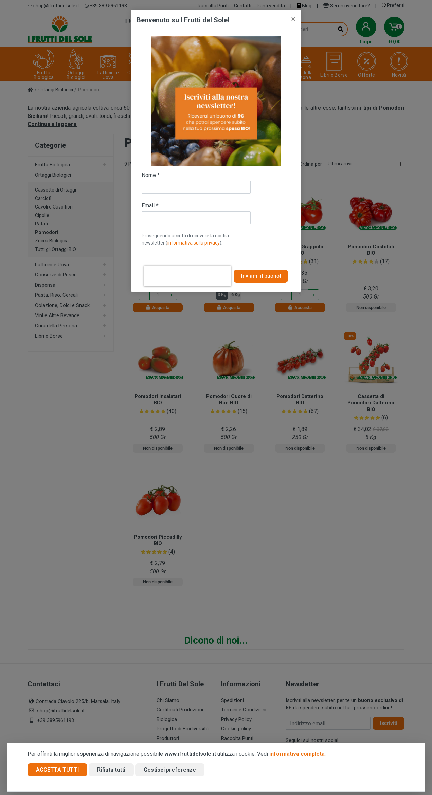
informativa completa (297, 756)
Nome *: (151, 175)
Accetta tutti (57, 772)
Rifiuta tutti (111, 772)
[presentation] (187, 276)
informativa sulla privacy (193, 243)
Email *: (150, 205)
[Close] (293, 19)
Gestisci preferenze (170, 772)
